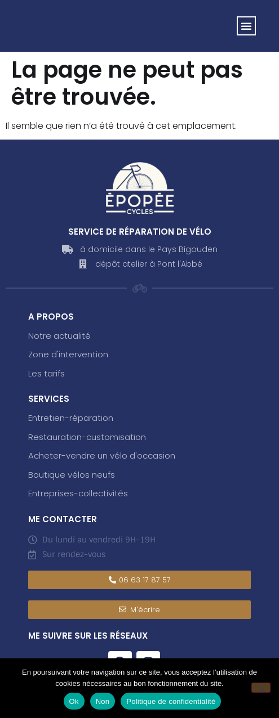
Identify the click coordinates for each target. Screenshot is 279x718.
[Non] (261, 688)
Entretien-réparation (70, 418)
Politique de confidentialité (170, 701)
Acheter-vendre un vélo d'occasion (101, 455)
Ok (74, 701)
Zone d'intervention (68, 354)
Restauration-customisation (87, 437)
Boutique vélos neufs (71, 475)
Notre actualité (59, 336)
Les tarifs (46, 373)
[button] (246, 25)
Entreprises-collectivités (78, 493)
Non (103, 701)
